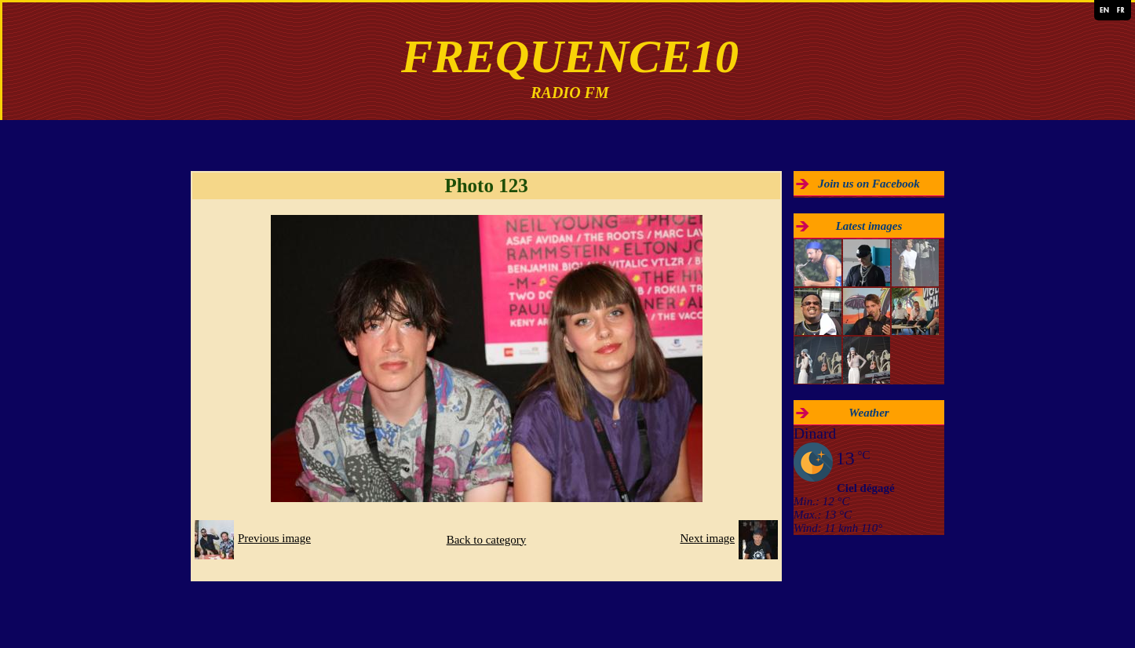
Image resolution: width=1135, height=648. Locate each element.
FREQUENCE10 (570, 56)
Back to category (487, 539)
